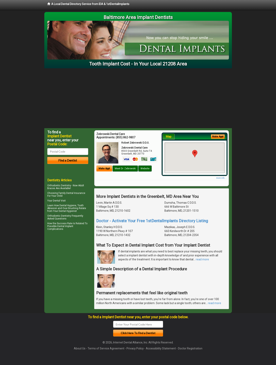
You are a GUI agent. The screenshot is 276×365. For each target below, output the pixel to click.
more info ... (221, 178)
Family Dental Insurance (71, 193)
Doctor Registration (190, 348)
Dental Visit (59, 200)
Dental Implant (65, 226)
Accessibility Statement (161, 348)
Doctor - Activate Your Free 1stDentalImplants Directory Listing (152, 220)
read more (202, 259)
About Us (79, 348)
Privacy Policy (135, 348)
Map (168, 136)
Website (144, 168)
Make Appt (104, 168)
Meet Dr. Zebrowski (125, 168)
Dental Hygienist (68, 211)
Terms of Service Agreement (106, 348)
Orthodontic (53, 215)
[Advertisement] (138, 98)
